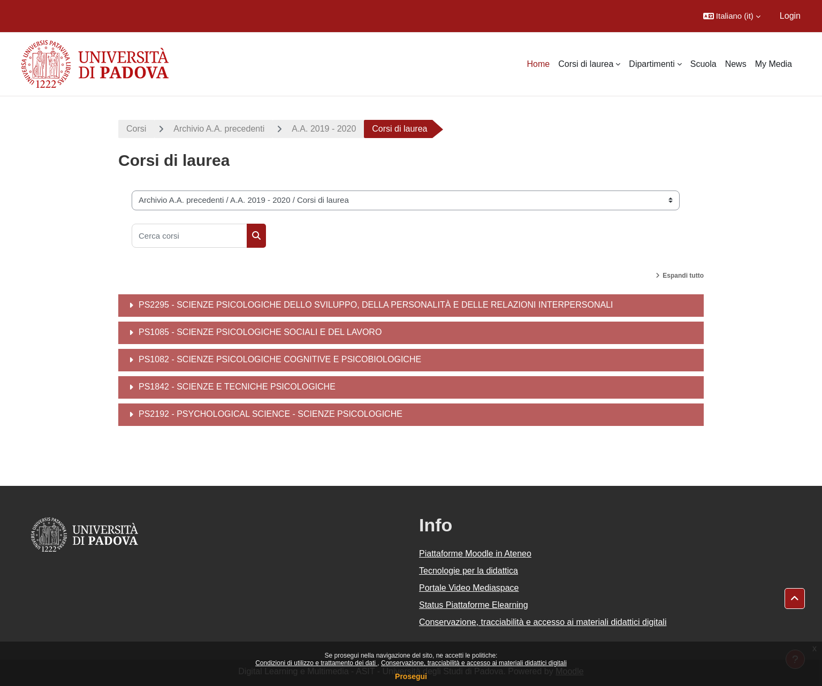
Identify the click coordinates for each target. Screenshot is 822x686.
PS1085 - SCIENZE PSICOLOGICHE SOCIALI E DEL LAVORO (260, 332)
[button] (732, 16)
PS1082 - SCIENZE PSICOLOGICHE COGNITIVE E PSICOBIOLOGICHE (280, 359)
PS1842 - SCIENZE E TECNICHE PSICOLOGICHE (237, 386)
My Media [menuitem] (773, 63)
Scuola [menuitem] (703, 63)
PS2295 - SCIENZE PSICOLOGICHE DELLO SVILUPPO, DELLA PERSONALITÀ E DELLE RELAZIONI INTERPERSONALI (376, 304)
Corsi (136, 128)
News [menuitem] (736, 63)
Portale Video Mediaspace (469, 587)
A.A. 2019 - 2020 (324, 128)
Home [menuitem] (538, 63)
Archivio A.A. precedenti (218, 128)
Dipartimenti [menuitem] (651, 63)
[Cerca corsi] (189, 236)
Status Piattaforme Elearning (473, 604)
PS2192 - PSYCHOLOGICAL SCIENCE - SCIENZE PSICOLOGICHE (270, 413)
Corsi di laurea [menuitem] (585, 63)
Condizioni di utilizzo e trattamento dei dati (316, 663)
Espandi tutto (683, 275)
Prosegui (411, 676)
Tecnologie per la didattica (468, 570)
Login (790, 15)
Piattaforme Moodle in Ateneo (475, 553)
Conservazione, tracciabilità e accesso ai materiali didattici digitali (474, 663)
